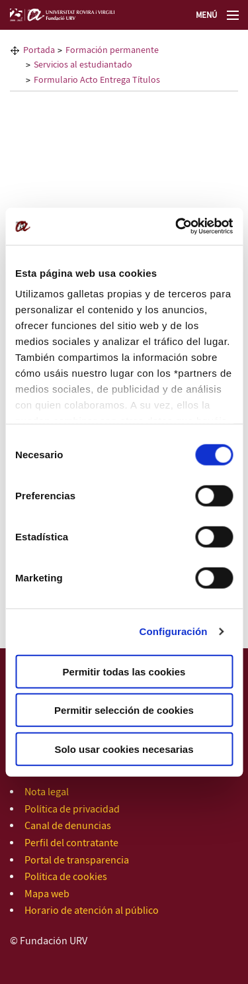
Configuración (174, 631)
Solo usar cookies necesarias (123, 748)
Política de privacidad (72, 809)
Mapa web (46, 894)
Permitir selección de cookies (124, 710)
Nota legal (46, 792)
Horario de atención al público (91, 911)
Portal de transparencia (76, 860)
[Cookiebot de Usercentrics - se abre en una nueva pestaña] (176, 226)
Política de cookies (65, 877)
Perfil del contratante (71, 843)
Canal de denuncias (67, 826)
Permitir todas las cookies (124, 671)
